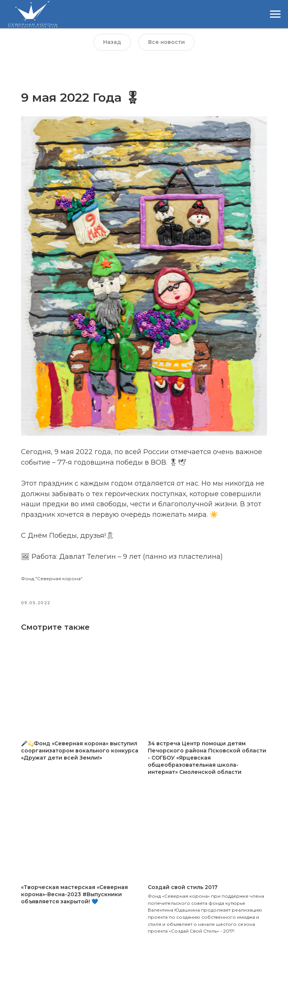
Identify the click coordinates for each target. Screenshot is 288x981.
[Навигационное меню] (275, 14)
